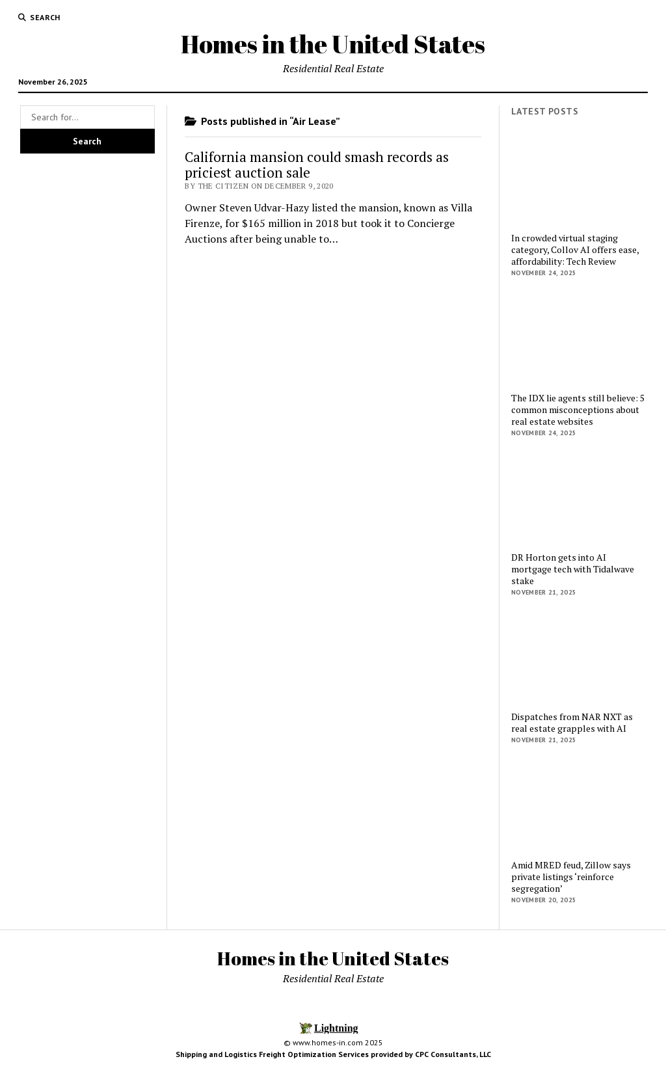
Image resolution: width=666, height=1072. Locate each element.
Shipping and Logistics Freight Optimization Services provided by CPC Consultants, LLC (333, 1054)
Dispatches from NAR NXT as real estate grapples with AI (572, 722)
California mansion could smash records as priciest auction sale (317, 164)
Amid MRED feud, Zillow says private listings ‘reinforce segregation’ (571, 876)
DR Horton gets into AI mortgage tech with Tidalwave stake (572, 569)
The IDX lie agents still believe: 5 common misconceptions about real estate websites (578, 409)
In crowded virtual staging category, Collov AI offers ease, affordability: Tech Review (575, 249)
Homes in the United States (333, 43)
